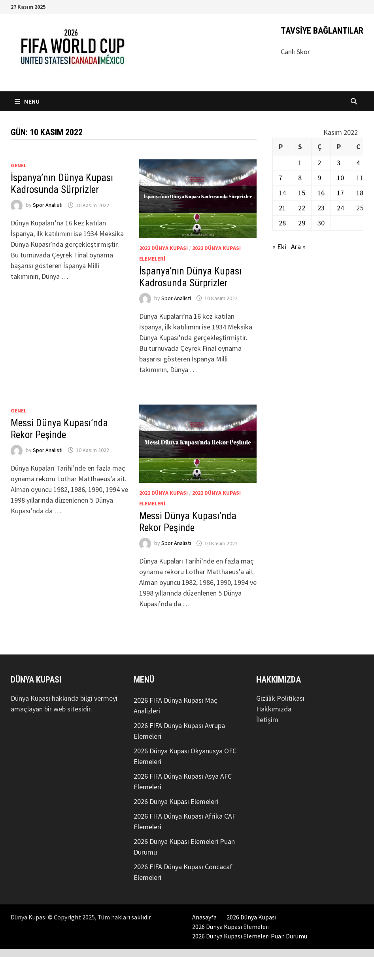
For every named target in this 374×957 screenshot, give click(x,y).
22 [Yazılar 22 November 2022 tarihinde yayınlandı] (301, 207)
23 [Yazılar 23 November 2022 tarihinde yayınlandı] (321, 207)
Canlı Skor (295, 51)
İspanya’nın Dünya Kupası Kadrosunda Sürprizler (62, 183)
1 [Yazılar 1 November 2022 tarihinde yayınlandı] (300, 162)
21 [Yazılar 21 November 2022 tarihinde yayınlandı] (282, 207)
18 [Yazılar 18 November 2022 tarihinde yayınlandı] (359, 192)
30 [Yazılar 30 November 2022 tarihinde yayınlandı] (321, 222)
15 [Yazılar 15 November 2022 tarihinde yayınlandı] (301, 192)
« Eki (279, 246)
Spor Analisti (47, 205)
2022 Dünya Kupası (163, 248)
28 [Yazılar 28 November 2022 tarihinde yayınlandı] (282, 222)
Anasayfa (204, 917)
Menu (27, 101)
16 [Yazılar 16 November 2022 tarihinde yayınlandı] (321, 192)
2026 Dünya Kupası (251, 917)
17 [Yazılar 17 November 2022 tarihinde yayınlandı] (340, 192)
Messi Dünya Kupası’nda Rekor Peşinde (59, 429)
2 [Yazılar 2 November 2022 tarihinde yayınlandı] (319, 162)
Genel (18, 165)
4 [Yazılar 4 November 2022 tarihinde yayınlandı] (358, 162)
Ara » (298, 246)
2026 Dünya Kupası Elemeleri (176, 801)
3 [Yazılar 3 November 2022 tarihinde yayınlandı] (338, 162)
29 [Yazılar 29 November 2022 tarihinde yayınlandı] (301, 222)
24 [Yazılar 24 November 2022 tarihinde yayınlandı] (340, 207)
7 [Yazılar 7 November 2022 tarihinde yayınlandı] (280, 177)
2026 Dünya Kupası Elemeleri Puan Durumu (249, 936)
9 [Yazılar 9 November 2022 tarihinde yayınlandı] (319, 177)
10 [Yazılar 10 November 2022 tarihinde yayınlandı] (340, 177)
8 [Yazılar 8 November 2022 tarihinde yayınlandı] (300, 177)
